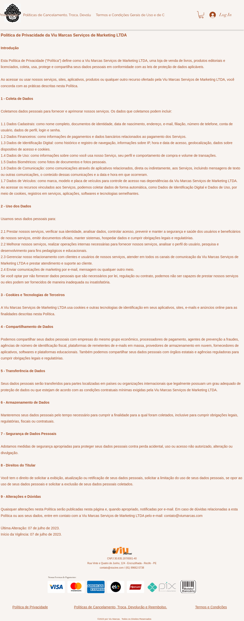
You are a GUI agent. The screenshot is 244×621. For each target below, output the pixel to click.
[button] (201, 14)
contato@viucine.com (111, 567)
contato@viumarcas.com (183, 516)
